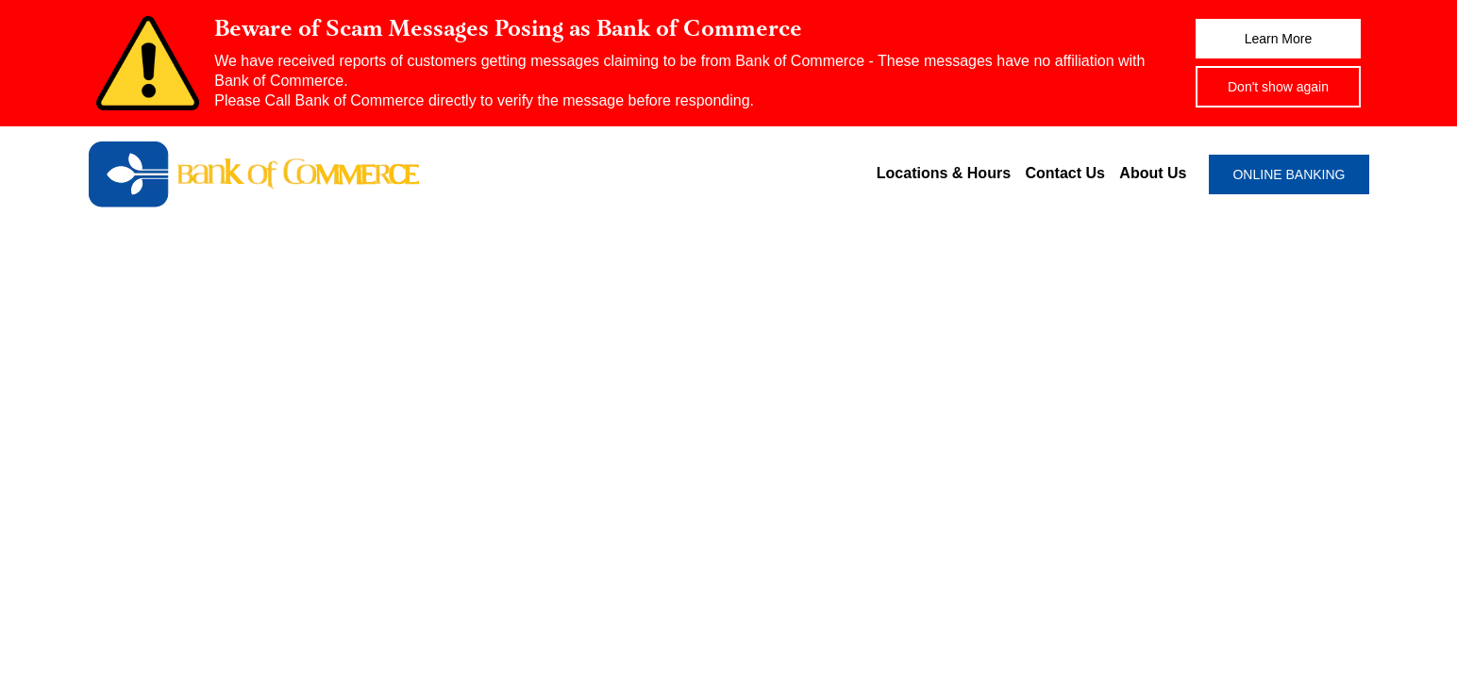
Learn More (1279, 38)
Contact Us (1064, 173)
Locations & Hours (944, 173)
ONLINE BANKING (1288, 174)
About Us (1152, 173)
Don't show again (1278, 86)
